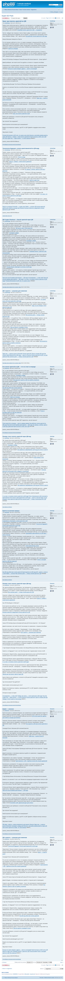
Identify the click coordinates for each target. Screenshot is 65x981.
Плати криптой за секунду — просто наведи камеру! (16, 423)
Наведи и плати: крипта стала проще (12, 699)
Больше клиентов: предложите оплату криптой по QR (16, 612)
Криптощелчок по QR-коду (29, 572)
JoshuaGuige (7, 150)
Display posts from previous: (24, 962)
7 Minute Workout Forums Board (11, 9)
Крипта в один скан (34, 180)
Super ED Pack (7, 16)
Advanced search (58, 6)
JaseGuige (7, 438)
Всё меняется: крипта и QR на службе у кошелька (26, 380)
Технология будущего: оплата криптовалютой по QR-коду (21, 148)
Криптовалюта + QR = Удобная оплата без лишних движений (31, 761)
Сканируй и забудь (14, 232)
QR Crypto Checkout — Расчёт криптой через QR (18, 219)
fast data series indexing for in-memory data (12, 287)
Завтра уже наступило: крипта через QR (13, 674)
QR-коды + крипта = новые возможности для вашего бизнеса (18, 824)
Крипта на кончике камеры (11, 510)
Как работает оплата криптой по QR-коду (36, 36)
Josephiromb (32, 974)
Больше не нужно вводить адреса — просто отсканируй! (22, 68)
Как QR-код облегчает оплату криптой (12, 387)
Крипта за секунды (13, 48)
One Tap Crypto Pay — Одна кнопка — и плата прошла (17, 138)
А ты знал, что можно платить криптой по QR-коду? (16, 496)
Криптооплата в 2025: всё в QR (38, 136)
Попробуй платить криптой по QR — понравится (29, 30)
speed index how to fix (7, 215)
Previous (4, 962)
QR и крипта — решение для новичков (15, 291)
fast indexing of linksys (7, 506)
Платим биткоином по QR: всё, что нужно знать (15, 135)
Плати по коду (21, 157)
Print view (59, 9)
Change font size (61, 9)
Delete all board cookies (49, 977)
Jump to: (42, 968)
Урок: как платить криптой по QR (14, 21)
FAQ (52, 12)
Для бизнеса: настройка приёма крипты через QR (34, 826)
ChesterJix (7, 368)
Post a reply (6, 18)
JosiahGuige (7, 23)
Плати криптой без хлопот (32, 545)
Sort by (37, 962)
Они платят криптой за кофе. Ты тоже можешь (14, 827)
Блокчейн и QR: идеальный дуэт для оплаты (21, 802)
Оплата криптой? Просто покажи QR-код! (33, 353)
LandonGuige (7, 221)
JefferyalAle (26, 974)
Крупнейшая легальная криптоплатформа (12, 144)
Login (61, 12)
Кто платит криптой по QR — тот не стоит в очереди (19, 366)
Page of (48, 18)
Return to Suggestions (7, 968)
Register (56, 12)
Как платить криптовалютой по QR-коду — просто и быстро (25, 497)
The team (41, 977)
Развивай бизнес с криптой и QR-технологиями (25, 951)
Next (61, 962)
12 (62, 18)
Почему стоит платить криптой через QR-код (17, 436)
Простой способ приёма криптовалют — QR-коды (15, 277)
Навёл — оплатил (30, 206)
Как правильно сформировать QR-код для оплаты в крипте (32, 449)
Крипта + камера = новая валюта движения (19, 136)
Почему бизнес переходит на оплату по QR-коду (19, 266)
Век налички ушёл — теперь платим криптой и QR (20, 356)
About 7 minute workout (24, 9)
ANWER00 (15, 974)
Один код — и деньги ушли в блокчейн (12, 353)
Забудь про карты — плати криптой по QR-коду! (30, 695)
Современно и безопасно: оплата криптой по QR (15, 521)
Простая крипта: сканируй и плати (19, 327)
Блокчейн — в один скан (18, 206)
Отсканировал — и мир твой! (35, 277)
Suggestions (33, 9)
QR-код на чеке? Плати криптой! (24, 228)
